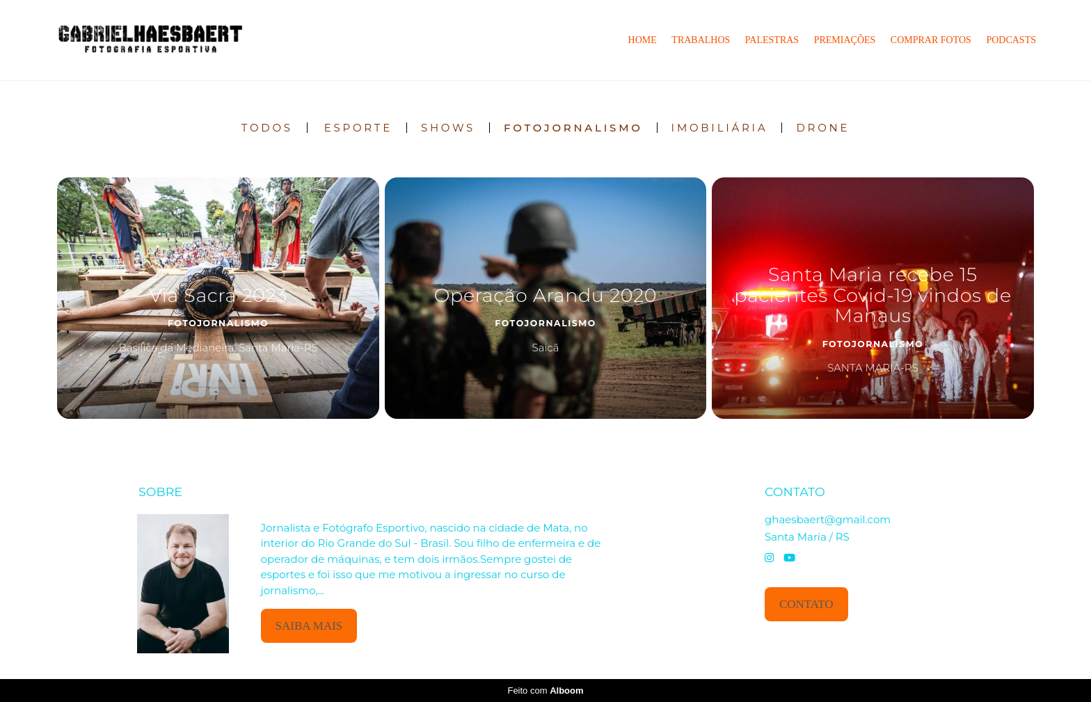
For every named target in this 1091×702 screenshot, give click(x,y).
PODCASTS (1011, 40)
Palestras (772, 40)
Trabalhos (700, 40)
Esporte (358, 127)
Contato (806, 604)
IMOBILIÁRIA (719, 127)
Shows (448, 127)
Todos (267, 127)
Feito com (545, 690)
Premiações (845, 40)
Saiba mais (309, 625)
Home (642, 40)
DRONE (823, 127)
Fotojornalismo (573, 127)
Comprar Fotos (931, 40)
